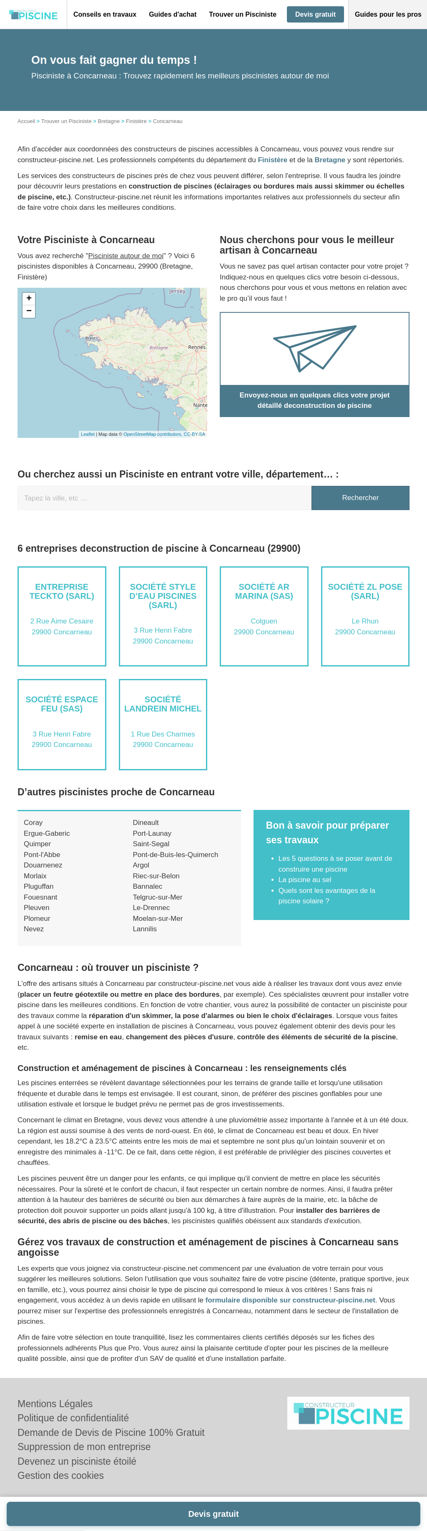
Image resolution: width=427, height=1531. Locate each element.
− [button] (29, 311)
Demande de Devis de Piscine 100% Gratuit (111, 1432)
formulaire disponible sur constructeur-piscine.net (290, 1300)
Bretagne (109, 121)
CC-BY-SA (194, 434)
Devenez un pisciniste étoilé (77, 1461)
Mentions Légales (55, 1403)
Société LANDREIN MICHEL (163, 704)
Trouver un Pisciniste (66, 121)
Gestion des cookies (61, 1475)
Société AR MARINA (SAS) (264, 591)
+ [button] (29, 299)
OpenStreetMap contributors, (153, 434)
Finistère (136, 121)
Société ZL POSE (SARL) (365, 591)
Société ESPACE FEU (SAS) (61, 704)
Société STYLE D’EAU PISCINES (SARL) (162, 596)
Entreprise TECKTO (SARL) (62, 591)
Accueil (26, 121)
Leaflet (88, 434)
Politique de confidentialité (73, 1418)
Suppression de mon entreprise (84, 1446)
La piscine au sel (305, 880)
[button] (105, 15)
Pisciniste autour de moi (125, 256)
